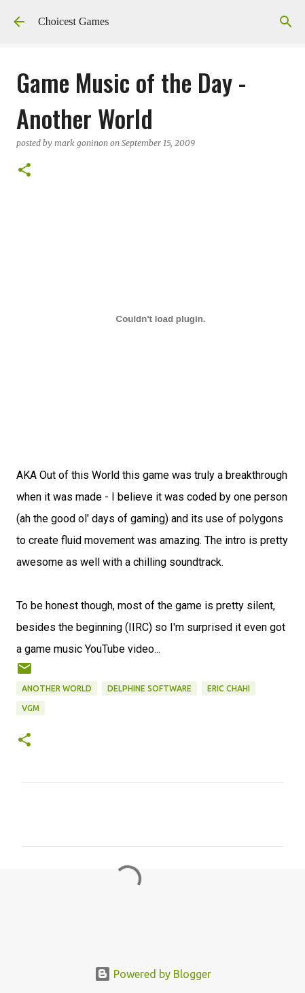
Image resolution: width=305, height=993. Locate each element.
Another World (57, 688)
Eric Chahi (228, 688)
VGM (30, 708)
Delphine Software (149, 688)
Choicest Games (73, 21)
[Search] (286, 21)
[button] (24, 171)
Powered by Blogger (152, 974)
